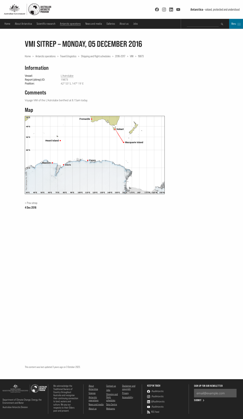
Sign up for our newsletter (208, 385)
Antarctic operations (70, 23)
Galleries (111, 23)
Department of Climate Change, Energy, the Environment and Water (22, 401)
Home (7, 23)
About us (124, 23)
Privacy (125, 393)
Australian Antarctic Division (15, 407)
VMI (131, 56)
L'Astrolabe (67, 76)
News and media (93, 23)
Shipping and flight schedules (96, 56)
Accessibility (127, 397)
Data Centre (111, 404)
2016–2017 (120, 56)
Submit (199, 400)
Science (92, 393)
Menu (236, 24)
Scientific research (46, 23)
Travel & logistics (68, 56)
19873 (141, 56)
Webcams (110, 408)
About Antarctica (23, 23)
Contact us (111, 385)
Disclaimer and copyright (128, 387)
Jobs (135, 23)
